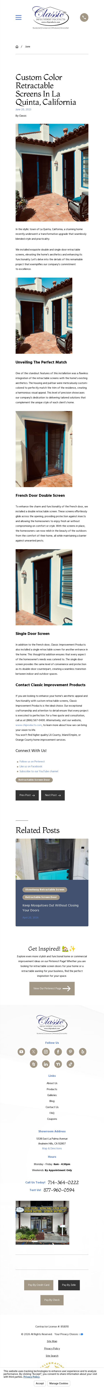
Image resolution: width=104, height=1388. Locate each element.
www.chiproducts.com (29, 725)
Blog (52, 1101)
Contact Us (52, 1107)
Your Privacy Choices (69, 1334)
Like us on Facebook (31, 766)
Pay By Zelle (69, 1285)
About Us (52, 1083)
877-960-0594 (59, 1190)
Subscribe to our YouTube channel (39, 771)
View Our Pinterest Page (52, 989)
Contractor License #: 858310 (52, 1327)
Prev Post (27, 795)
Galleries (52, 1095)
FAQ (52, 1113)
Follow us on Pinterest (32, 762)
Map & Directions (52, 1148)
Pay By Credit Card (38, 1285)
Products (52, 1089)
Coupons (52, 1119)
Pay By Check (52, 1300)
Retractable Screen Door (34, 780)
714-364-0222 (63, 1182)
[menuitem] (52, 1341)
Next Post (53, 795)
